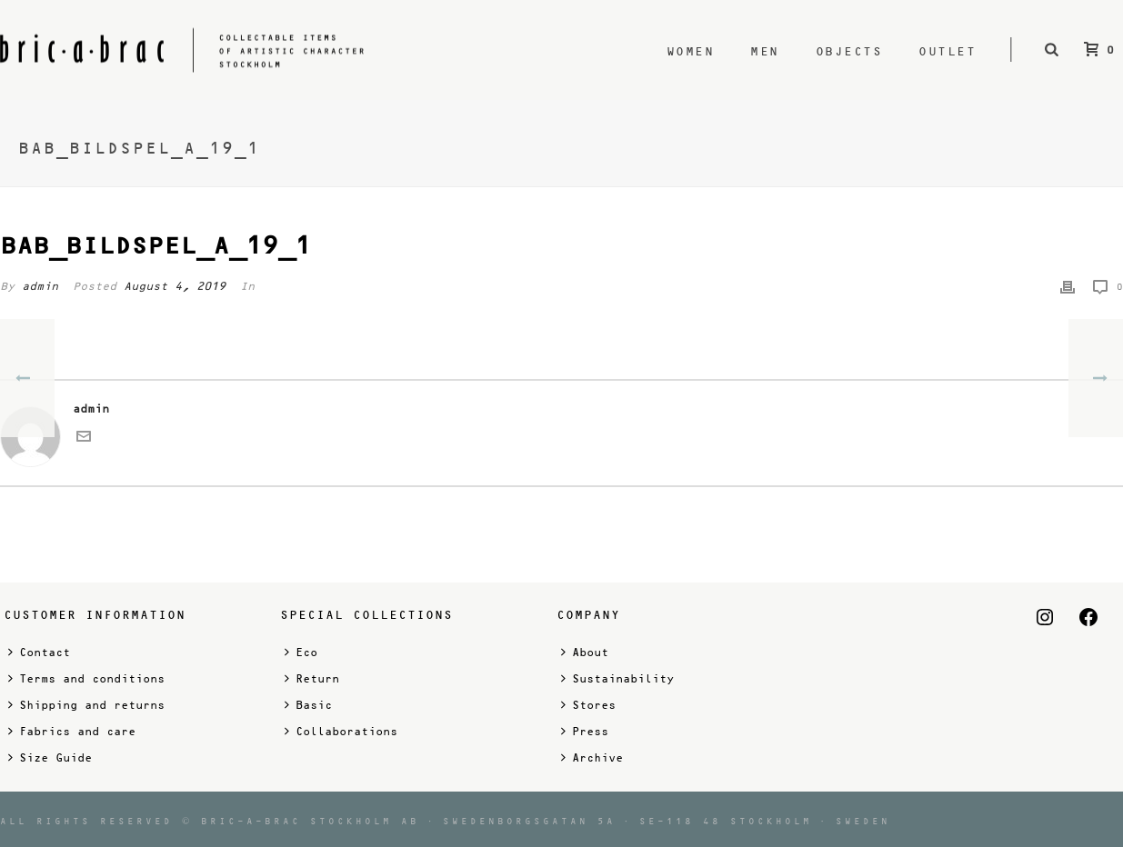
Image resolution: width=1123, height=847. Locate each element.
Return (312, 678)
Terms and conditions (86, 678)
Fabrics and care (71, 731)
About (584, 652)
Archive (592, 757)
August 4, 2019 (175, 286)
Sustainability (617, 678)
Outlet (947, 51)
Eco (301, 652)
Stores (588, 705)
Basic (308, 705)
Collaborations (341, 731)
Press (584, 731)
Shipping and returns (86, 705)
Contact (39, 652)
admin (40, 286)
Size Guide (50, 757)
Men (764, 51)
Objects (849, 51)
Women (691, 51)
